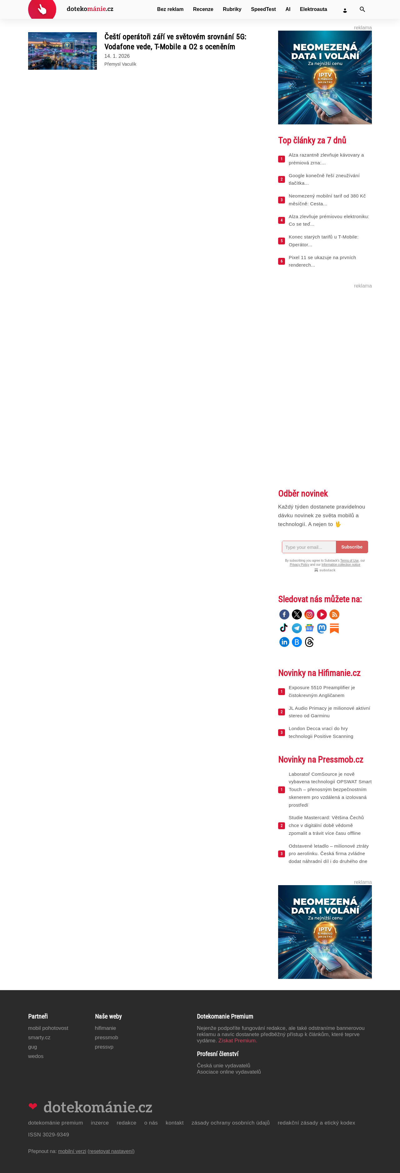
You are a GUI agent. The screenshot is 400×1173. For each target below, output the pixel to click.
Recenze (203, 9)
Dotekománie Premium (55, 1123)
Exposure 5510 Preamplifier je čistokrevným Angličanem (322, 691)
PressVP (104, 1047)
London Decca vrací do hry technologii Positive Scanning (321, 732)
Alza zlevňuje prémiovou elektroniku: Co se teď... (329, 220)
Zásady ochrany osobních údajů (231, 1123)
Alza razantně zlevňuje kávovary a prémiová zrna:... (326, 158)
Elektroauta (313, 9)
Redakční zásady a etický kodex (316, 1123)
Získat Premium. (237, 1041)
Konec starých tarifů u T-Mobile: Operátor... (323, 240)
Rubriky (232, 9)
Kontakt (175, 1123)
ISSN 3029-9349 (48, 1135)
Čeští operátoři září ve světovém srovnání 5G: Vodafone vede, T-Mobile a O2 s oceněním (175, 42)
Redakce (126, 1123)
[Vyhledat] (362, 9)
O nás (151, 1123)
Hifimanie (105, 1028)
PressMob (106, 1037)
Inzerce (100, 1123)
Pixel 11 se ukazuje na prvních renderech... (322, 261)
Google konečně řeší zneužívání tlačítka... (324, 179)
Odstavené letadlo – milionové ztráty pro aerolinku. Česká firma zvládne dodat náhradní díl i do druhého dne (329, 853)
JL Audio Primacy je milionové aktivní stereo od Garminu (329, 712)
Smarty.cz (39, 1037)
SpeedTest (263, 9)
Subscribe (351, 546)
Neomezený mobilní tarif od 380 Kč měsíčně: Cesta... (327, 199)
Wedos (35, 1056)
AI (287, 9)
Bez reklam (170, 9)
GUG (32, 1047)
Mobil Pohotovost (48, 1028)
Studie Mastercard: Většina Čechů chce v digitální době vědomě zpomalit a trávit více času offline (326, 825)
